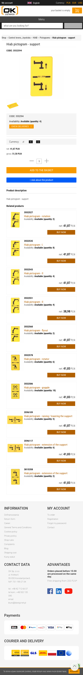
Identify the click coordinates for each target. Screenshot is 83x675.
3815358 (28, 469)
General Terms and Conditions (17, 527)
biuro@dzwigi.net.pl (17, 603)
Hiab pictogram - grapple (37, 387)
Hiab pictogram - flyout (36, 330)
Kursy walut (9, 557)
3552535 (28, 241)
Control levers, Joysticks (20, 37)
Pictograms (45, 37)
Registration (52, 519)
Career (7, 523)
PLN (68, 2)
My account (7, 2)
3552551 (28, 298)
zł (23, 141)
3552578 (28, 355)
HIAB (35, 37)
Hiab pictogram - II (33, 273)
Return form (9, 519)
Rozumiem (74, 671)
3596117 (28, 440)
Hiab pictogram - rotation (37, 216)
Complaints (9, 544)
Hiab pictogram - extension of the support (45, 444)
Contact (50, 527)
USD (80, 2)
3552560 (28, 326)
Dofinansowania (11, 515)
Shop (4, 37)
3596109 (28, 412)
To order (51, 515)
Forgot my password (56, 523)
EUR (74, 2)
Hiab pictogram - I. (33, 244)
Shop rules (9, 540)
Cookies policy (10, 531)
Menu (41, 19)
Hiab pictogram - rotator (36, 359)
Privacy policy (10, 536)
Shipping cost (10, 552)
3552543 (28, 269)
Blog (6, 548)
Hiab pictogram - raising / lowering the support (48, 416)
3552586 (28, 383)
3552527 (28, 212)
